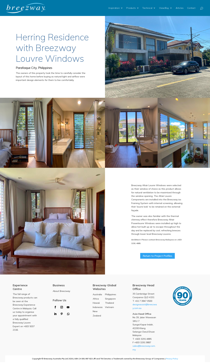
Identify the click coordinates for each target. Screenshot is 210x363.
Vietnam (109, 308)
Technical (147, 8)
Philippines (110, 295)
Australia (97, 295)
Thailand (109, 303)
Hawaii (96, 303)
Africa (96, 299)
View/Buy (164, 8)
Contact (191, 8)
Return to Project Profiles (157, 256)
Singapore (110, 299)
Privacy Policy (172, 359)
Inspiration (114, 8)
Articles (180, 8)
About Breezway (61, 291)
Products (131, 8)
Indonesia (97, 308)
